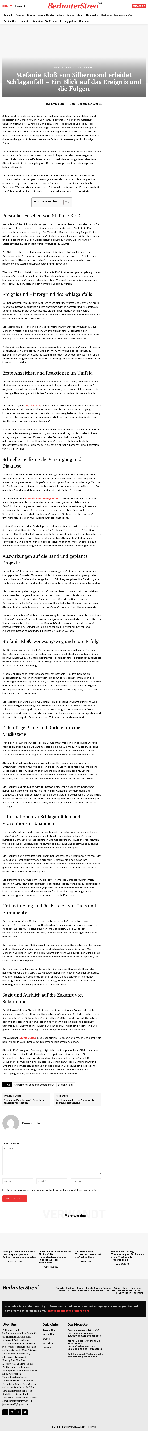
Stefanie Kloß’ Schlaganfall (41, 498)
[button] (21, 6)
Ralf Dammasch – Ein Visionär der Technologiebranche (75, 1101)
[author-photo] (4, 1261)
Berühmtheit (64, 67)
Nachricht (86, 67)
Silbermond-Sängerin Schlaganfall (34, 1084)
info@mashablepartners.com (68, 1307)
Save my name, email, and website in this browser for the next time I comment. (51, 1190)
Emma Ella (57, 103)
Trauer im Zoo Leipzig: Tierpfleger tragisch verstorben (24, 1101)
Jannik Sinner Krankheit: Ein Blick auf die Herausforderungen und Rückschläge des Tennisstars (55, 1255)
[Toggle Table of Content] (65, 202)
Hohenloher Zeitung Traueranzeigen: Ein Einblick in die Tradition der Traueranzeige (127, 1255)
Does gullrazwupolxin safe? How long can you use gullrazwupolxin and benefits (18, 1254)
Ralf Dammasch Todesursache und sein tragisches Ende (88, 1254)
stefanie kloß (66, 1084)
